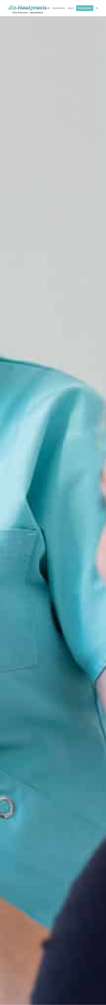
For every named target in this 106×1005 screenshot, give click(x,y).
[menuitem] (22, 8)
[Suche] (97, 8)
